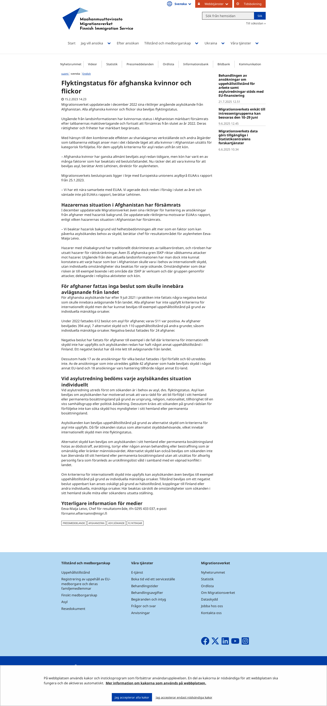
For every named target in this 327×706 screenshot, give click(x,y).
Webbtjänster (218, 4)
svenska (76, 73)
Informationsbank (195, 64)
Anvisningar (140, 613)
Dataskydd (209, 599)
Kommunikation (250, 64)
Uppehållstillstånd (75, 572)
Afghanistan (96, 523)
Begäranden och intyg (148, 599)
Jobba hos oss (212, 606)
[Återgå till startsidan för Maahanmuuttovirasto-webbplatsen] (97, 24)
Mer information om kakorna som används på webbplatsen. (156, 683)
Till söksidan (254, 23)
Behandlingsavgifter (147, 592)
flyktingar (135, 523)
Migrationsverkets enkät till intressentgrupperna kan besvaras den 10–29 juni (242, 113)
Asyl (64, 601)
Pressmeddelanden (140, 64)
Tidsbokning (253, 4)
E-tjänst (137, 572)
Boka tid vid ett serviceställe (153, 579)
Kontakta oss (211, 613)
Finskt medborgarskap (79, 595)
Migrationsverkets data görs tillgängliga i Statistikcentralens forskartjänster (238, 137)
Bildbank (224, 64)
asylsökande (116, 523)
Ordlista (168, 64)
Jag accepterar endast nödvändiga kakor (184, 697)
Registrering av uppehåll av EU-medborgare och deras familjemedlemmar (86, 584)
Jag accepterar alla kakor (132, 697)
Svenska (183, 4)
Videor (92, 64)
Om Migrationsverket (218, 592)
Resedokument (73, 608)
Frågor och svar (143, 606)
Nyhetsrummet (70, 64)
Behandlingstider (144, 586)
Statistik (111, 64)
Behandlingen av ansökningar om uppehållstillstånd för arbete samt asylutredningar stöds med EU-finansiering (241, 85)
